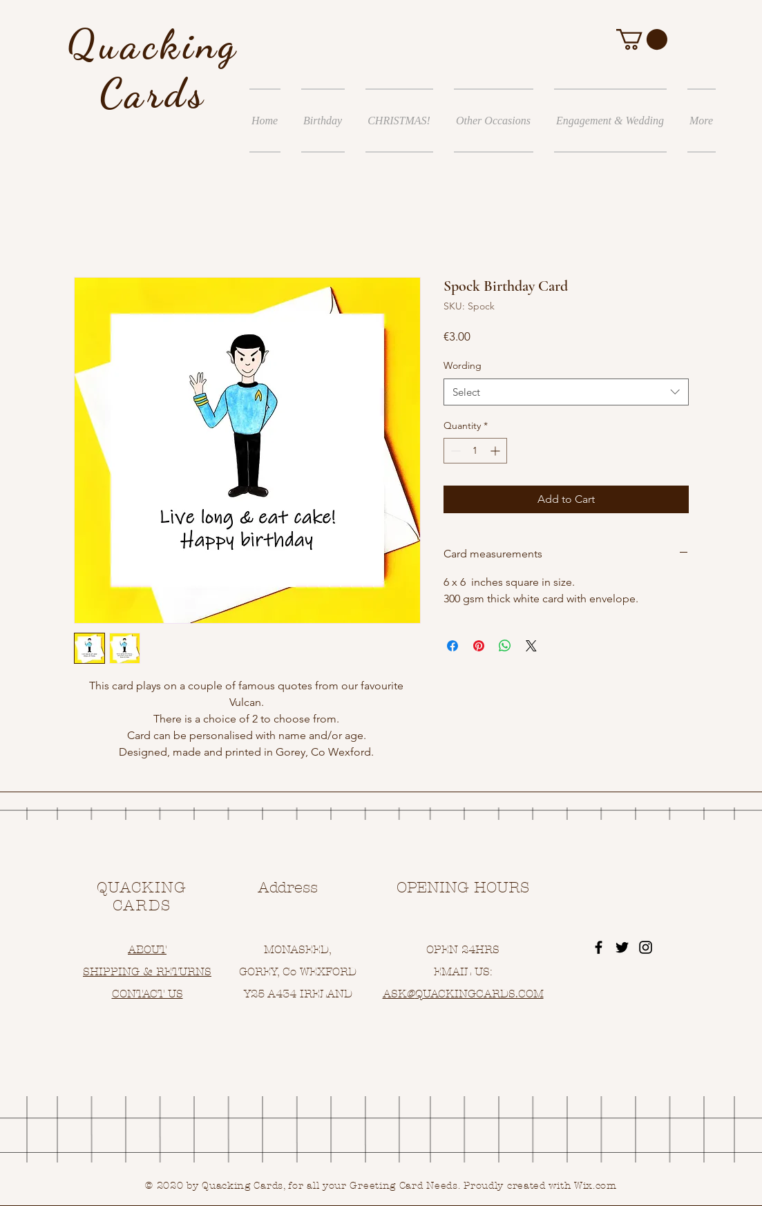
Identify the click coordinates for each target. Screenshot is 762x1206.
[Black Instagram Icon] (645, 947)
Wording (463, 365)
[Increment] (496, 451)
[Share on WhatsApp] (505, 646)
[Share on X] (531, 646)
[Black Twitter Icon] (622, 947)
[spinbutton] (475, 451)
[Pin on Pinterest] (478, 646)
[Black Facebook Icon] (598, 947)
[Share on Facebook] (452, 646)
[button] (641, 39)
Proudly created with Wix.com (540, 1185)
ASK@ (399, 993)
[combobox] (566, 392)
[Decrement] (454, 451)
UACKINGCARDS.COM (483, 993)
